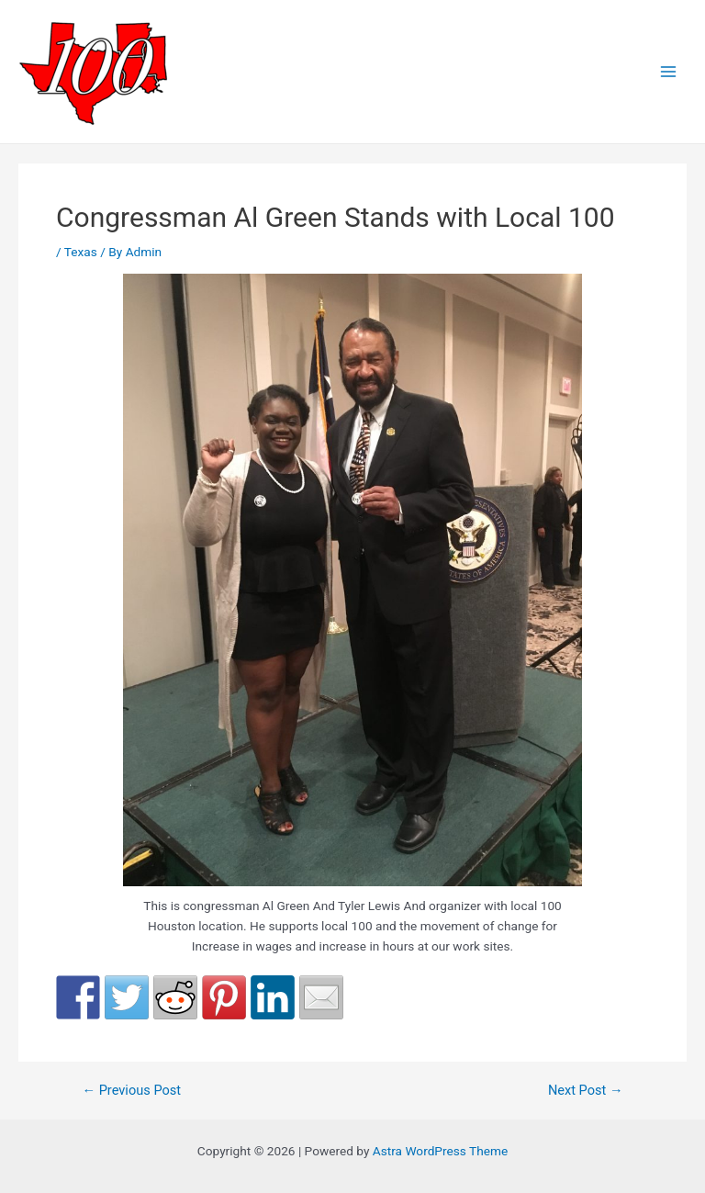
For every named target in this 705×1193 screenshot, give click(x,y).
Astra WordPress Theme (440, 1150)
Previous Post (131, 1090)
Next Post (585, 1090)
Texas (80, 251)
